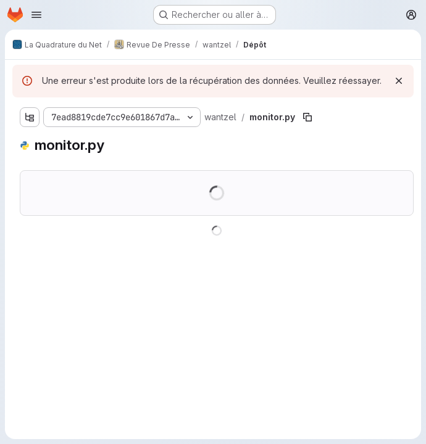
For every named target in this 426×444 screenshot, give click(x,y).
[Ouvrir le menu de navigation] (36, 15)
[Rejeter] (398, 80)
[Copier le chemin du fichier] (307, 117)
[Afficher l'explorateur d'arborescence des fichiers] (30, 117)
